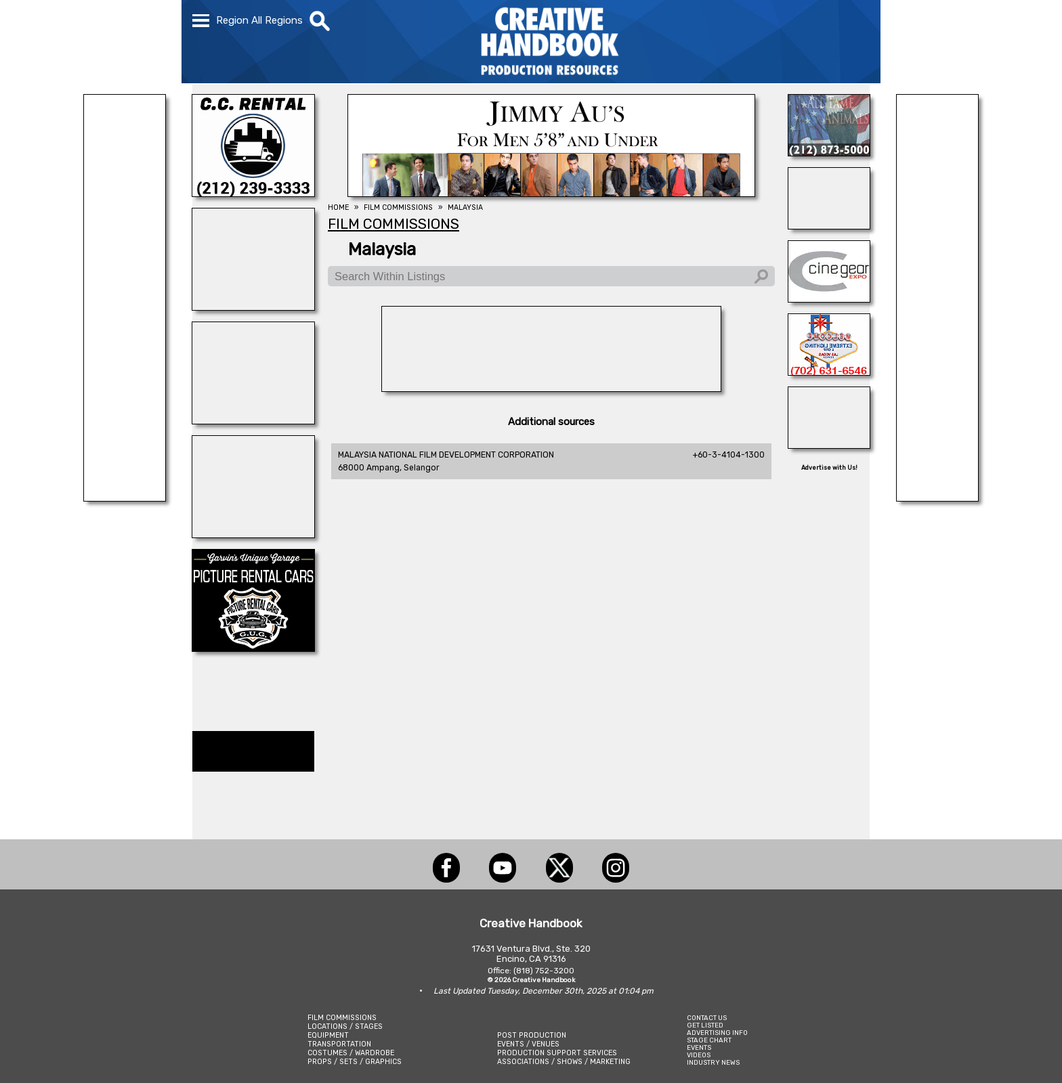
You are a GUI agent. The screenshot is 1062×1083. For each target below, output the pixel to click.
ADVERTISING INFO (717, 1032)
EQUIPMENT (328, 1035)
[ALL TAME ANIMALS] (829, 152)
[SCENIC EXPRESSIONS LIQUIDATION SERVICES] (829, 445)
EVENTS (699, 1047)
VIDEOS (698, 1055)
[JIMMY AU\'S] (551, 193)
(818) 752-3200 (543, 970)
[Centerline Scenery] (937, 497)
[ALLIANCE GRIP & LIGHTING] (829, 225)
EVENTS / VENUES (528, 1044)
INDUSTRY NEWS (713, 1062)
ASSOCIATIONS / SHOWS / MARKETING (564, 1061)
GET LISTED (705, 1025)
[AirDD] (551, 388)
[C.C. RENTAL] (253, 193)
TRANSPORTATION (339, 1044)
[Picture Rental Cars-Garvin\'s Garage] (253, 648)
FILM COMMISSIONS (342, 1017)
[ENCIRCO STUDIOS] (253, 534)
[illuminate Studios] (253, 307)
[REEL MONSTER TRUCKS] (124, 497)
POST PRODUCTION (531, 1035)
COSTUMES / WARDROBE (350, 1052)
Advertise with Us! (829, 467)
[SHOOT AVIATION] (253, 420)
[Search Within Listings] (551, 276)
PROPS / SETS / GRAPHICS (354, 1061)
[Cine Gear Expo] (829, 298)
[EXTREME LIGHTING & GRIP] (829, 372)
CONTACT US (707, 1017)
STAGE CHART (709, 1040)
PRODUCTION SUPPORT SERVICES (557, 1052)
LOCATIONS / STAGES (345, 1026)
